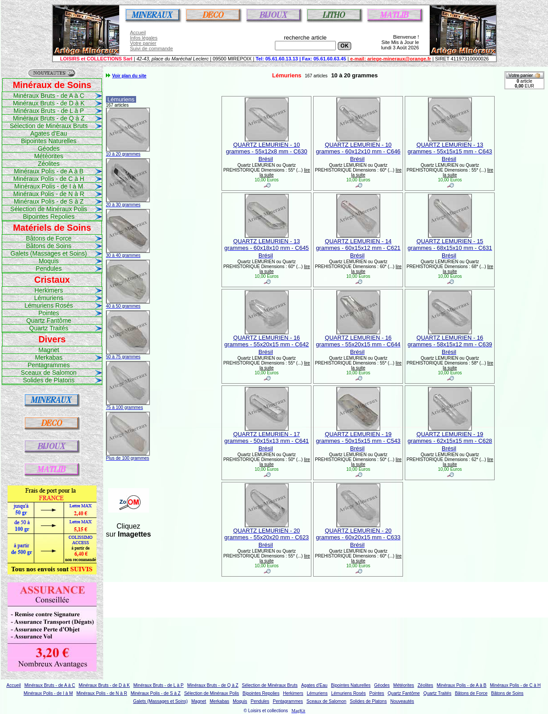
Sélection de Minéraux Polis (48, 209)
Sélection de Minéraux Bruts (49, 125)
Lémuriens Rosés (48, 305)
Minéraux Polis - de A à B (48, 171)
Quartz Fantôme (48, 320)
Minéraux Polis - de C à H (49, 178)
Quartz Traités (48, 328)
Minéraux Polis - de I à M (48, 186)
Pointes (48, 313)
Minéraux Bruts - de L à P (48, 110)
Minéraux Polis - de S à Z (49, 201)
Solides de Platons (49, 380)
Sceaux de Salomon (49, 372)
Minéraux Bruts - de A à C (49, 95)
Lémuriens (48, 297)
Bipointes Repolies (49, 216)
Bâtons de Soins (49, 245)
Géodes (49, 148)
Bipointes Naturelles (49, 140)
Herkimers (49, 290)
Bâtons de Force (49, 238)
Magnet (48, 349)
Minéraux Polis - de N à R (49, 193)
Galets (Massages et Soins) (49, 253)
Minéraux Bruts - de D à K (49, 103)
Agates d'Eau (48, 133)
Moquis (49, 261)
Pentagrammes (49, 365)
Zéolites (49, 163)
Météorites (48, 156)
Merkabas (48, 357)
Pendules (48, 268)
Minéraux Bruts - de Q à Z (49, 118)
